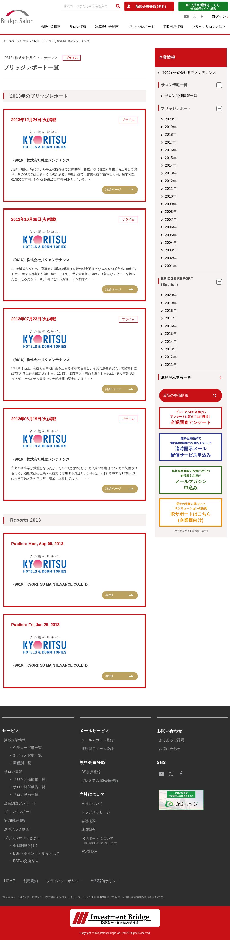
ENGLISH (89, 852)
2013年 (171, 173)
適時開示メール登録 (97, 749)
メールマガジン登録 (97, 740)
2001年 (171, 266)
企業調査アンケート (190, 417)
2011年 (171, 188)
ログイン (219, 16)
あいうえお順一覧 (27, 755)
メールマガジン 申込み (190, 479)
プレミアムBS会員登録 (99, 781)
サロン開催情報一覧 (181, 96)
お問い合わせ (169, 749)
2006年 (171, 227)
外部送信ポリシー (105, 881)
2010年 (171, 196)
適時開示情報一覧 (176, 377)
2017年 (171, 142)
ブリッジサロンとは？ (209, 26)
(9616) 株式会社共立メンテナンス (188, 72)
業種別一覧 (22, 763)
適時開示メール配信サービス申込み (190, 447)
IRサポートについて (116, 841)
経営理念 (88, 830)
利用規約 (30, 881)
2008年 (171, 212)
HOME (9, 881)
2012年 (171, 181)
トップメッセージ (95, 812)
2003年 (171, 250)
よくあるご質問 (171, 740)
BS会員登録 (90, 772)
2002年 (171, 258)
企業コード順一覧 (27, 748)
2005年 (171, 235)
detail (109, 595)
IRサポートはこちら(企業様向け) (190, 512)
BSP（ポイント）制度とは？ (36, 853)
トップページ (11, 41)
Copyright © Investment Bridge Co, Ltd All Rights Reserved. (114, 933)
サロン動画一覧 (25, 794)
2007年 (171, 219)
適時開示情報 (173, 26)
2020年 (171, 119)
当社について (92, 804)
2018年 (171, 134)
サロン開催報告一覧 (29, 787)
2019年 (171, 127)
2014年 (171, 165)
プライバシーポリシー (64, 881)
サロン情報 (77, 26)
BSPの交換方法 (25, 861)
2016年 (171, 150)
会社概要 (88, 821)
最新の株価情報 (175, 395)
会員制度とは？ (25, 846)
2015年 (171, 158)
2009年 (171, 204)
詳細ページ (113, 189)
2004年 (171, 243)
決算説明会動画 (107, 26)
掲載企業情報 (50, 26)
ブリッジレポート (140, 26)
